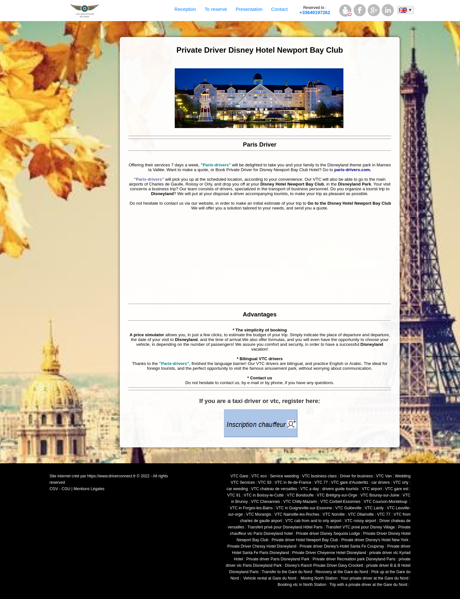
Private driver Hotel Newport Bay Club (305, 540)
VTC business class (319, 476)
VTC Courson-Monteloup (386, 501)
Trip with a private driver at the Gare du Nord (368, 584)
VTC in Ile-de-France (293, 482)
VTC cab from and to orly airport (313, 521)
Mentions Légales (88, 489)
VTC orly (400, 482)
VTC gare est (397, 489)
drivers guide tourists (340, 489)
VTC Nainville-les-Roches (296, 514)
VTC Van (384, 476)
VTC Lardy (374, 508)
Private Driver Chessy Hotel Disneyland (261, 546)
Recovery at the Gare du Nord (341, 572)
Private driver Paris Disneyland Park (278, 559)
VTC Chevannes (265, 501)
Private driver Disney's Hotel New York (374, 540)
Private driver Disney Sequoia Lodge (328, 533)
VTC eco (259, 476)
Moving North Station (319, 578)
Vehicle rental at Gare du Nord (269, 578)
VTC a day (309, 489)
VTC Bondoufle (300, 495)
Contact (279, 9)
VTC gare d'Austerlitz (349, 482)
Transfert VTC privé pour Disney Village (360, 527)
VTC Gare (239, 476)
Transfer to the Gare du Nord (287, 572)
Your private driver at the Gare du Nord (374, 578)
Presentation (249, 9)
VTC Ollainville (361, 514)
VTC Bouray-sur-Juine (379, 495)
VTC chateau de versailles (274, 489)
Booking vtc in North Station (302, 584)
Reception (185, 9)
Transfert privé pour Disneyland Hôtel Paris (285, 527)
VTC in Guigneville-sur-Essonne (304, 508)
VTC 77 (321, 482)
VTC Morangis (258, 514)
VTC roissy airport (360, 521)
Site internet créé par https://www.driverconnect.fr (93, 476)
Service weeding (284, 476)
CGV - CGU (60, 489)
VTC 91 (234, 495)
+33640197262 (315, 10)
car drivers (381, 482)
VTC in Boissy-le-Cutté (264, 495)
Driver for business (356, 476)
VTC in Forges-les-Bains (251, 508)
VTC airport (372, 489)
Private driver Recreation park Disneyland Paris (354, 559)
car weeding (237, 489)
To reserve (216, 9)
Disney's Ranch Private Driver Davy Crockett (324, 565)
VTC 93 (265, 482)
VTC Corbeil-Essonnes (340, 501)
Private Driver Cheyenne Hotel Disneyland (329, 552)
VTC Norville (334, 514)
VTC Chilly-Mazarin (300, 501)
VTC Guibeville (348, 508)
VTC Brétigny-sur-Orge (337, 495)
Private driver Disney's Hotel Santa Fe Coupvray (342, 546)
